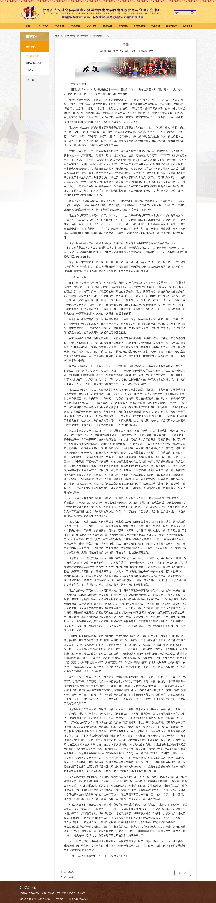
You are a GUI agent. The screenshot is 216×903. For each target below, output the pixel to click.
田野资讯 (31, 46)
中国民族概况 (32, 56)
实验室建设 (140, 26)
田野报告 (31, 80)
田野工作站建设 (33, 63)
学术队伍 (59, 26)
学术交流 (75, 26)
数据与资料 (172, 26)
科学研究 (123, 26)
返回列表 (182, 873)
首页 (27, 26)
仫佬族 (71, 872)
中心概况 (43, 26)
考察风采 (30, 69)
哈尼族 (71, 877)
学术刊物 (155, 26)
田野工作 (107, 26)
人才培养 (91, 26)
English (187, 26)
